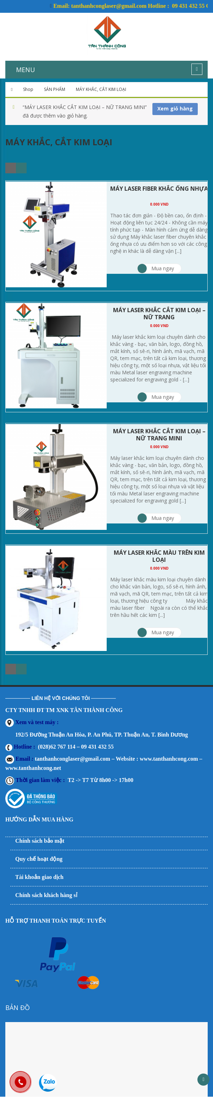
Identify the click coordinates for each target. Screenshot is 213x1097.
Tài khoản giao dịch (39, 877)
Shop (28, 89)
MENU (25, 69)
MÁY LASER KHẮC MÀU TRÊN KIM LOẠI (159, 556)
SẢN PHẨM (54, 89)
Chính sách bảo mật (39, 841)
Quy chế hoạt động (38, 859)
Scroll (203, 1080)
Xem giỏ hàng (175, 108)
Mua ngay (156, 268)
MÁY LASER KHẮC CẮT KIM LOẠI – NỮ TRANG (159, 313)
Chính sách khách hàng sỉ (46, 895)
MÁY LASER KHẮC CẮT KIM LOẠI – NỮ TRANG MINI (159, 434)
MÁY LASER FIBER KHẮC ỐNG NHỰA (159, 188)
